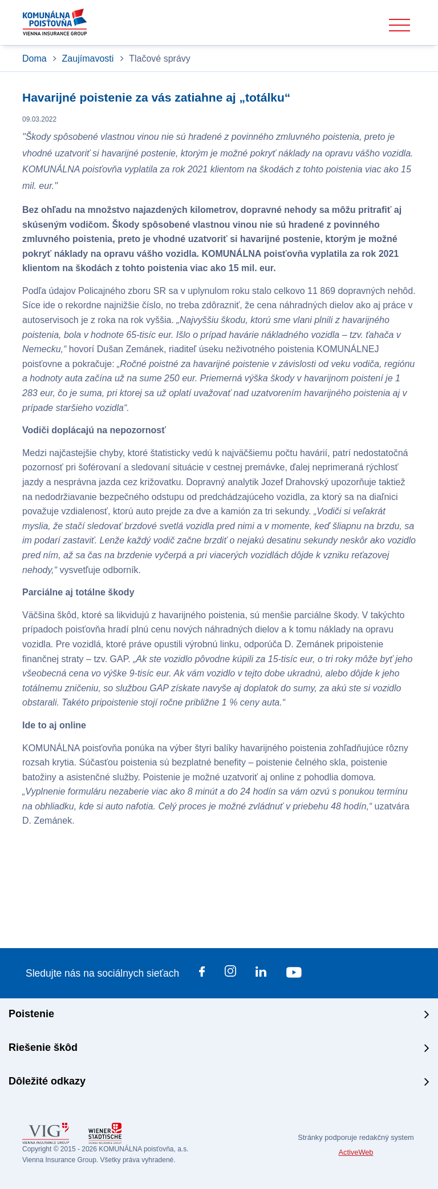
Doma (35, 58)
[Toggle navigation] (399, 25)
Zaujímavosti (88, 58)
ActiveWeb (356, 1152)
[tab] (219, 1015)
